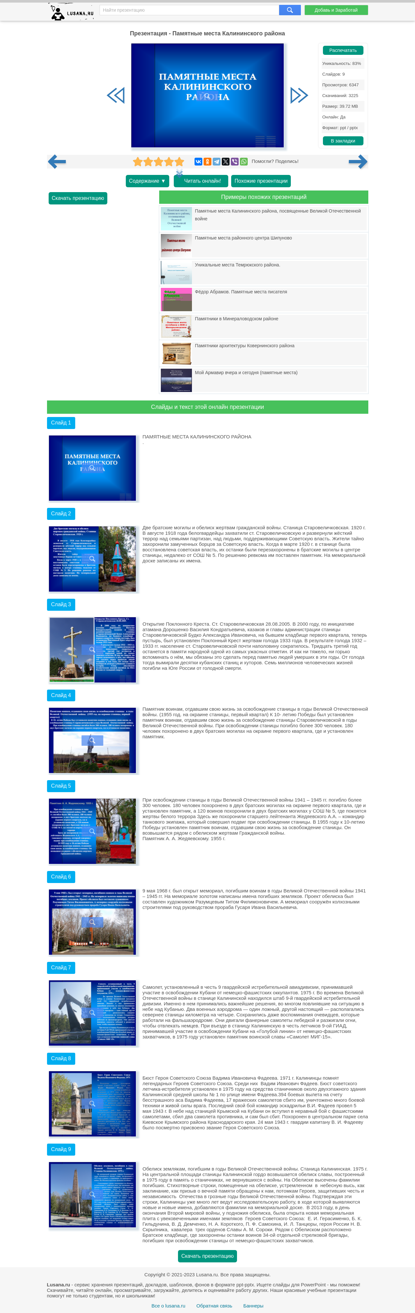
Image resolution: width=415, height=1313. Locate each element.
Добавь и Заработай (336, 10)
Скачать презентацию (78, 198)
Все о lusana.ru (168, 1305)
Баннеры (253, 1305)
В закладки (343, 140)
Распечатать (343, 50)
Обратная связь (214, 1305)
